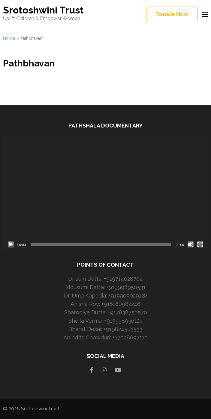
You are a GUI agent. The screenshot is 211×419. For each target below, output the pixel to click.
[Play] (11, 245)
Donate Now (171, 14)
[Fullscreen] (200, 245)
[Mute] (191, 245)
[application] (105, 193)
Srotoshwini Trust (43, 10)
